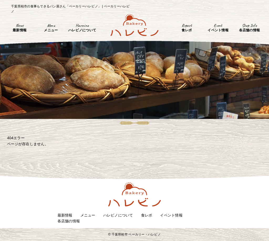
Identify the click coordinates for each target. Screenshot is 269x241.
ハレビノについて (118, 215)
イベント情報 (171, 215)
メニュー (87, 215)
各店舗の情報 (69, 221)
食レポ (146, 215)
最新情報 (65, 215)
